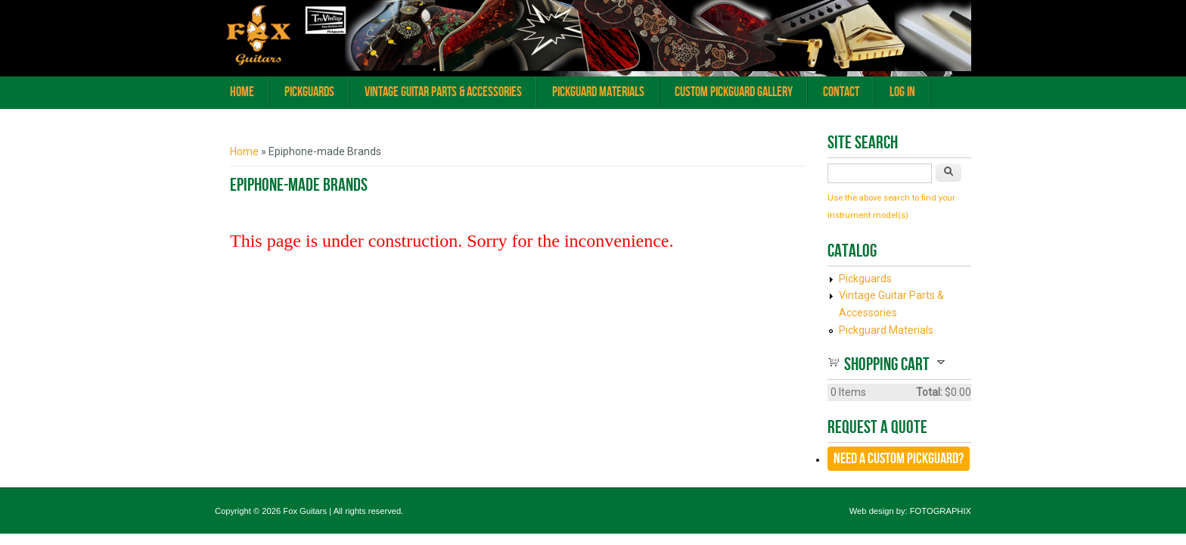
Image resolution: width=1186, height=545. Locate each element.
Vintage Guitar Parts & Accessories (443, 92)
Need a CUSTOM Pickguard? (899, 459)
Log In (902, 92)
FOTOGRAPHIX (940, 510)
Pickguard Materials (598, 92)
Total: (929, 392)
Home (242, 92)
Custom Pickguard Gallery (734, 92)
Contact (841, 92)
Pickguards (309, 92)
